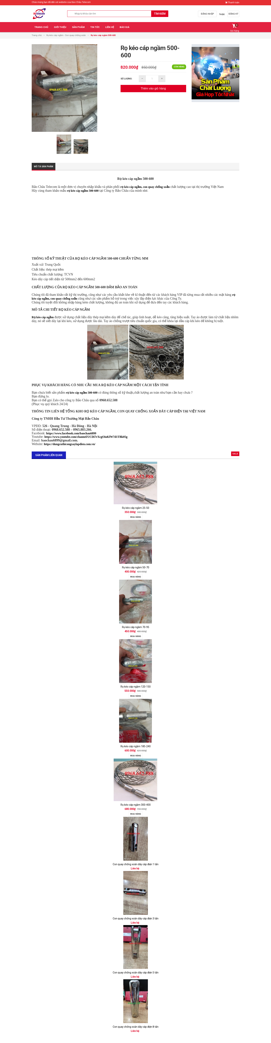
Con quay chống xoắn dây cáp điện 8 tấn (135, 1026)
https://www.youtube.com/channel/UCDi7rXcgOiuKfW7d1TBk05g (85, 436)
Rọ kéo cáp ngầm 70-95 (135, 627)
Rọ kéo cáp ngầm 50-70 (135, 567)
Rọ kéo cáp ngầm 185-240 (136, 746)
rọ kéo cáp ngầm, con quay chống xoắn (145, 186)
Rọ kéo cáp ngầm (43, 317)
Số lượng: (126, 78)
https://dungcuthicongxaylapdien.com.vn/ (69, 444)
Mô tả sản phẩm (43, 166)
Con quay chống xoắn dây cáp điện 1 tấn (135, 864)
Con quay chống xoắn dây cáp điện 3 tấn (135, 918)
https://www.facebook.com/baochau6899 (71, 433)
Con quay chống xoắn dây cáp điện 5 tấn (135, 972)
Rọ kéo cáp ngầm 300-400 (136, 804)
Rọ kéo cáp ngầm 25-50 (135, 507)
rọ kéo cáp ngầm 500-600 (83, 190)
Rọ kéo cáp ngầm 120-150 (136, 686)
